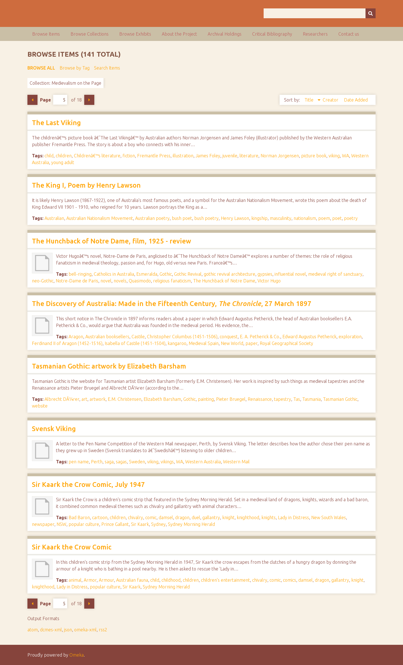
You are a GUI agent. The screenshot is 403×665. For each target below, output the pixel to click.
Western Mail (236, 461)
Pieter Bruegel (230, 399)
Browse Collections (90, 33)
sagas (121, 461)
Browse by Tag (75, 67)
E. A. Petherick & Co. (260, 336)
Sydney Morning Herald (191, 524)
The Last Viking (56, 122)
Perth (96, 461)
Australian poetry (152, 218)
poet (337, 218)
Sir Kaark (140, 524)
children (64, 155)
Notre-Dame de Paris (77, 280)
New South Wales (328, 517)
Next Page (89, 100)
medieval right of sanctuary (335, 274)
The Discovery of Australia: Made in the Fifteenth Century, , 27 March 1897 (171, 303)
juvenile (229, 155)
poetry (351, 218)
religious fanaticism (172, 280)
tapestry (282, 399)
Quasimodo (140, 280)
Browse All (41, 67)
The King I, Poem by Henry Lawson (86, 185)
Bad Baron (79, 517)
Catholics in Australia (114, 274)
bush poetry (206, 218)
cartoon (99, 517)
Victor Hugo (269, 280)
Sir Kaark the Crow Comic (71, 547)
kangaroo (177, 343)
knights (268, 517)
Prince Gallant (115, 524)
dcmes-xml (51, 629)
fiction (129, 155)
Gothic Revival (188, 274)
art (84, 399)
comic (150, 517)
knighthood (248, 517)
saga (109, 461)
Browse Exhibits (135, 33)
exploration (350, 336)
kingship (259, 218)
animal (75, 580)
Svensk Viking (54, 428)
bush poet (182, 218)
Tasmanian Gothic (340, 399)
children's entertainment (225, 580)
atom (32, 629)
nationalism (305, 218)
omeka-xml (85, 629)
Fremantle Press (153, 155)
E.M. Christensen (124, 399)
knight (228, 517)
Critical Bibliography (272, 33)
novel (105, 280)
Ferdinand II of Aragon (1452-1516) (67, 343)
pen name (79, 461)
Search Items (107, 67)
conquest (229, 336)
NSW (61, 524)
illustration (183, 155)
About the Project (179, 33)
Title (309, 99)
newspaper (43, 524)
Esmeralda (146, 274)
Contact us (348, 33)
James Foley (208, 155)
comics (289, 580)
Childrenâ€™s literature (97, 155)
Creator (331, 99)
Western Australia (203, 461)
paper (251, 343)
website (40, 405)
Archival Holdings (225, 33)
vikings (167, 461)
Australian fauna (132, 580)
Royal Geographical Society (286, 343)
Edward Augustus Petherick (309, 336)
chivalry (135, 517)
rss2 (103, 629)
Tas (296, 399)
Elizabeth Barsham (162, 399)
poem (324, 218)
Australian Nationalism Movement (99, 218)
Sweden (137, 461)
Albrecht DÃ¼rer (61, 399)
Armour (106, 580)
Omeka (76, 654)
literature (249, 155)
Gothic (166, 274)
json (68, 629)
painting (206, 399)
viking (334, 155)
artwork (98, 399)
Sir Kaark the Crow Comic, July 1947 (88, 484)
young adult (62, 162)
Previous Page (32, 100)
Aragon (76, 336)
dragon (182, 517)
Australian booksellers (107, 336)
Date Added (356, 99)
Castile (138, 336)
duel (196, 517)
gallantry (211, 517)
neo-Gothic (42, 280)
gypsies (264, 274)
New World (232, 343)
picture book (313, 155)
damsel (166, 517)
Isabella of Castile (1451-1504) (135, 343)
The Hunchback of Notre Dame (224, 280)
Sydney (158, 524)
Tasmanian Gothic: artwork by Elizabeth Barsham (109, 366)
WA (345, 155)
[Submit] (370, 13)
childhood (171, 580)
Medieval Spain (204, 343)
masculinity (280, 218)
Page (53, 100)
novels (120, 280)
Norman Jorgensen (280, 155)
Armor (90, 580)
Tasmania (311, 399)
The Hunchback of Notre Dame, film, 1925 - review (111, 241)
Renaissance (260, 399)
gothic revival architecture (229, 274)
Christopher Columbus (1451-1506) (182, 336)
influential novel (290, 274)
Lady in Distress (293, 517)
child (48, 155)
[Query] (320, 13)
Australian (54, 218)
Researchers (315, 33)
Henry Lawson (235, 218)
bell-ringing (80, 274)
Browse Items (46, 33)
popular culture (84, 524)
